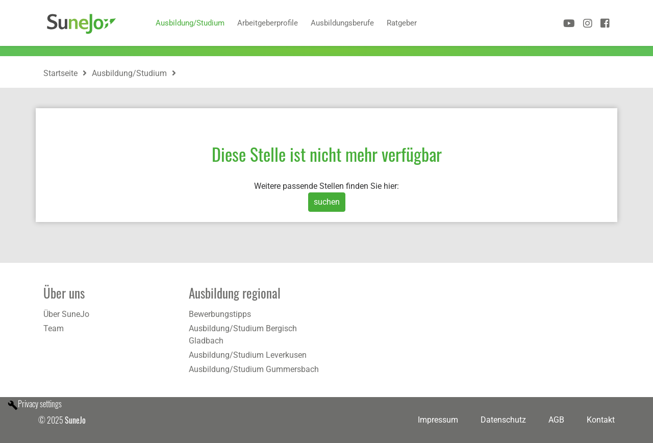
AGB (556, 420)
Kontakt (601, 420)
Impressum (438, 420)
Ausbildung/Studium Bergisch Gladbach (243, 335)
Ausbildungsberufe (342, 23)
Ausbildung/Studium (190, 23)
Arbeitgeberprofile (267, 23)
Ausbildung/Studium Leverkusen (248, 355)
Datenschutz (503, 420)
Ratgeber (402, 23)
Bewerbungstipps (220, 314)
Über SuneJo (66, 314)
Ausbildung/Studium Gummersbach (254, 369)
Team (53, 328)
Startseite (60, 73)
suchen (327, 202)
